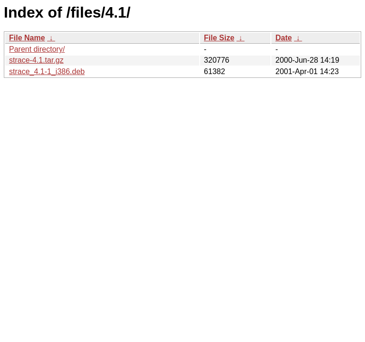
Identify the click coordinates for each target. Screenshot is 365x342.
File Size (219, 38)
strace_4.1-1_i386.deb (47, 71)
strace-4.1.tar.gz (36, 60)
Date (283, 38)
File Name (27, 38)
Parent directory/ (37, 49)
